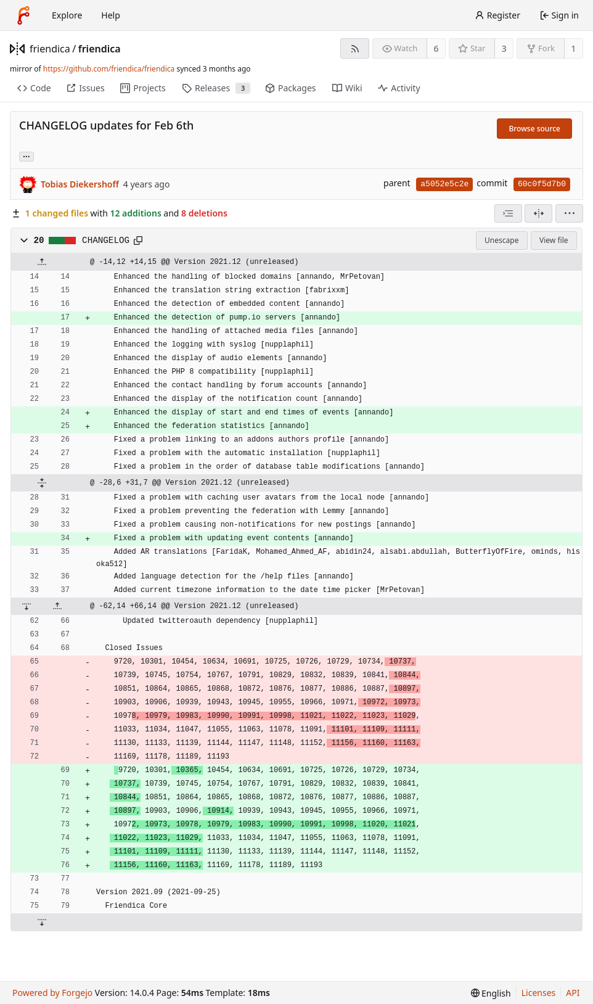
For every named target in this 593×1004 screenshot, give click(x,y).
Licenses (538, 992)
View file (553, 240)
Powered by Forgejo (52, 992)
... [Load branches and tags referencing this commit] (26, 156)
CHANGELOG (105, 240)
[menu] (569, 213)
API (572, 992)
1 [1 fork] (573, 48)
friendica (50, 49)
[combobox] (508, 213)
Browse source (534, 128)
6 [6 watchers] (436, 48)
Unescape (501, 240)
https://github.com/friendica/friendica (108, 69)
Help (110, 15)
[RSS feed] (354, 48)
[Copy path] (138, 240)
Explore (67, 15)
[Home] (23, 15)
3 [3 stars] (504, 48)
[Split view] (538, 213)
